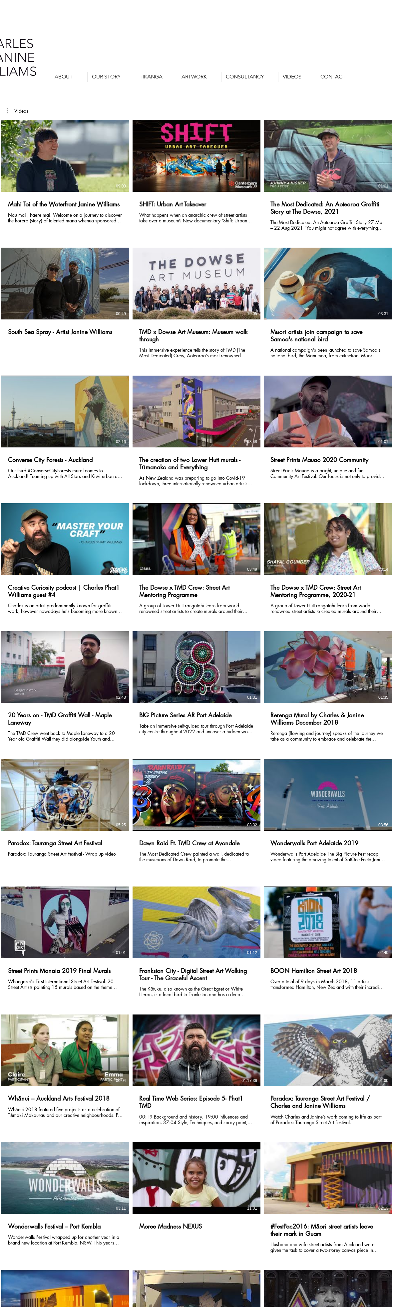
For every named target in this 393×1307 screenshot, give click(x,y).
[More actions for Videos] (17, 111)
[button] (199, 77)
